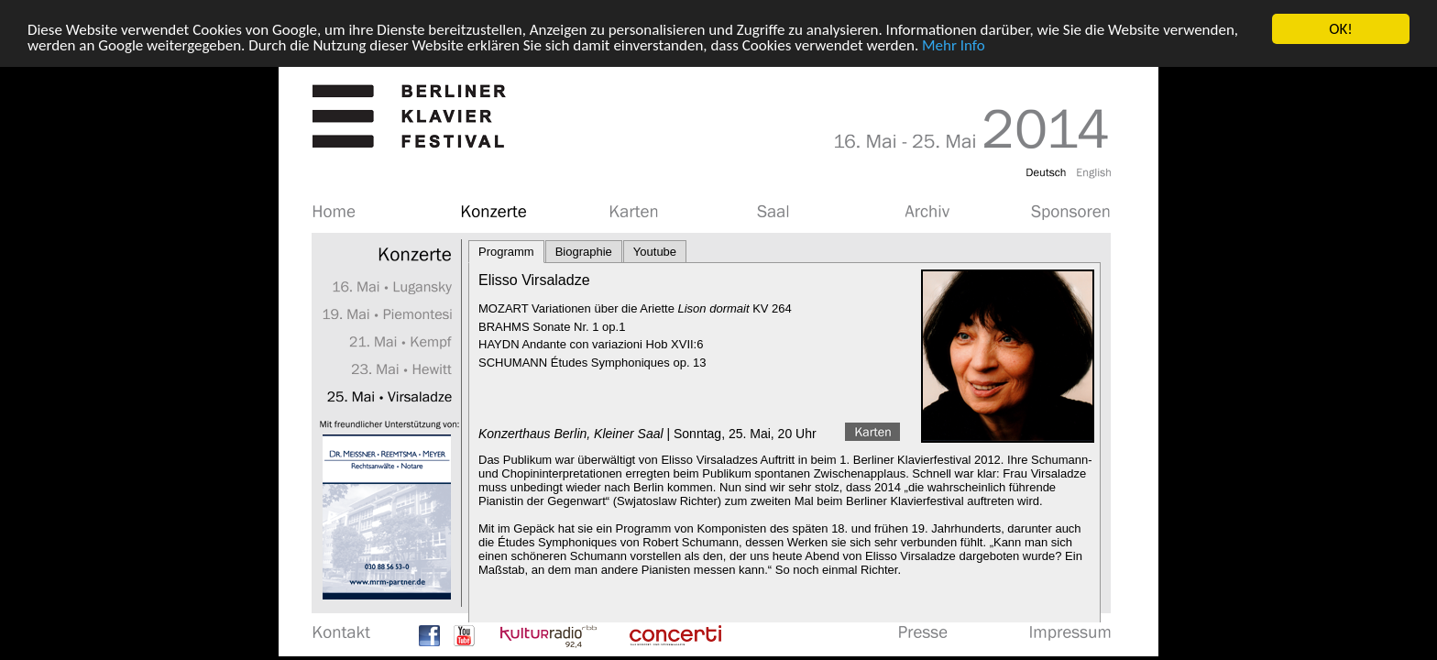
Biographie (583, 251)
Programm (506, 251)
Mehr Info (953, 44)
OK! (1341, 28)
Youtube (654, 251)
